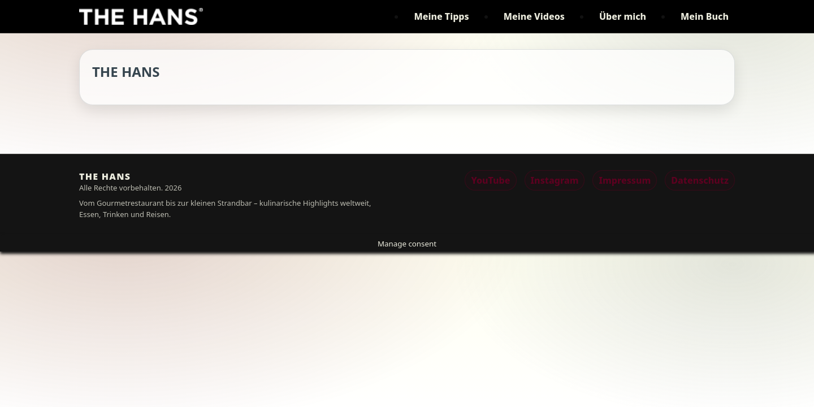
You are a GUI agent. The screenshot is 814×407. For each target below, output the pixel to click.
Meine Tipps (441, 16)
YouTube (490, 180)
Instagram (555, 180)
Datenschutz (700, 180)
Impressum (625, 180)
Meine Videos (534, 16)
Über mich (622, 16)
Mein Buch (705, 16)
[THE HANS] (141, 16)
